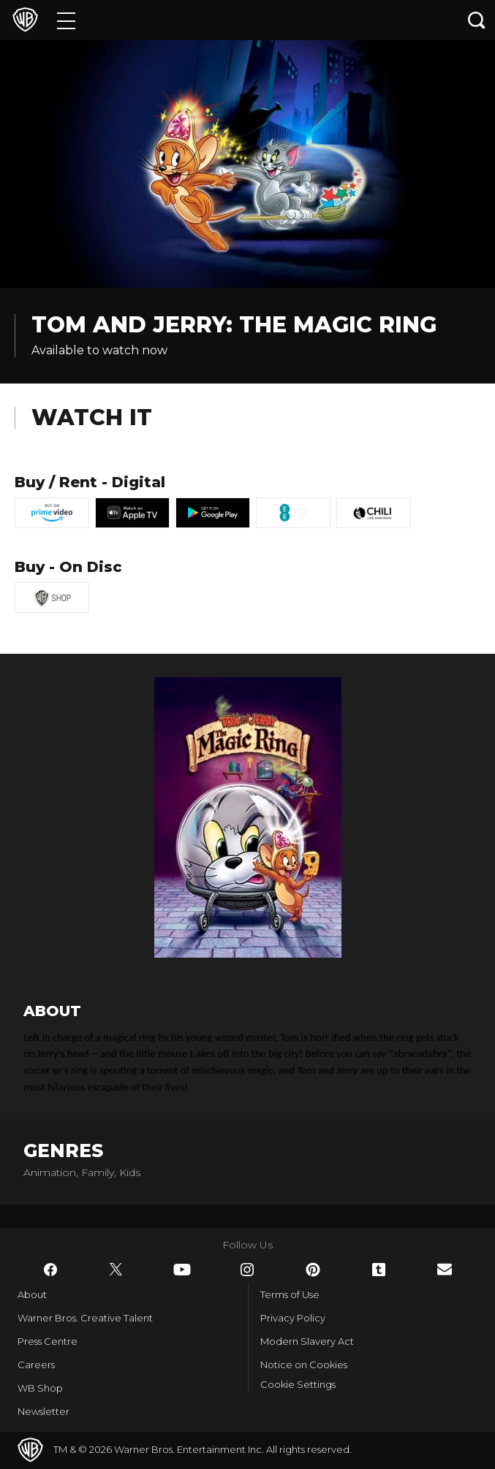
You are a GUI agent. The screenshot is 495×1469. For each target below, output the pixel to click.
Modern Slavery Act (307, 1341)
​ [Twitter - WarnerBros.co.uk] (116, 1269)
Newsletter (43, 1411)
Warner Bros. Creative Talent (85, 1318)
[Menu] (66, 20)
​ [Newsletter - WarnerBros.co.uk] (444, 1269)
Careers (36, 1364)
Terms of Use (290, 1294)
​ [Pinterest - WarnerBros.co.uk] (313, 1269)
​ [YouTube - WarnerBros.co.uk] (182, 1269)
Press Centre (48, 1341)
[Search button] (476, 20)
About (32, 1294)
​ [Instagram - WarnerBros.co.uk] (247, 1269)
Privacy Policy (292, 1318)
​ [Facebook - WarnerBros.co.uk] (50, 1269)
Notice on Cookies (303, 1364)
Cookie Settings (298, 1384)
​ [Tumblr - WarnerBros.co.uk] (379, 1269)
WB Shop (40, 1388)
